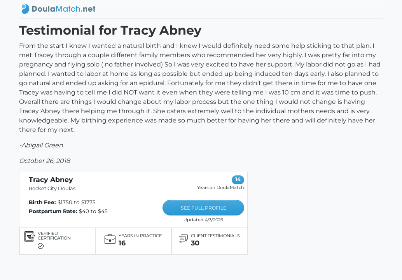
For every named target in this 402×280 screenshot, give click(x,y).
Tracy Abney (51, 179)
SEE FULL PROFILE (203, 208)
